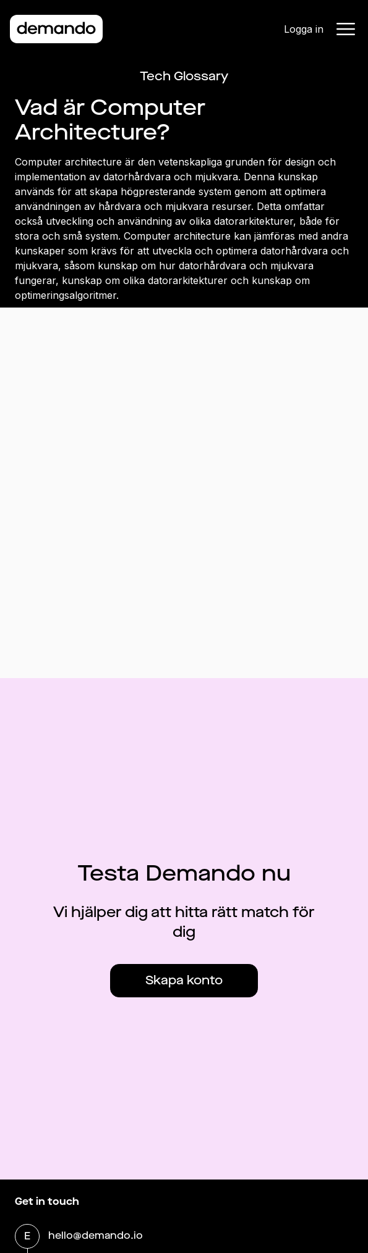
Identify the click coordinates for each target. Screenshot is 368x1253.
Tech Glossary (184, 76)
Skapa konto (184, 980)
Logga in (303, 29)
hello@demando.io (95, 1236)
